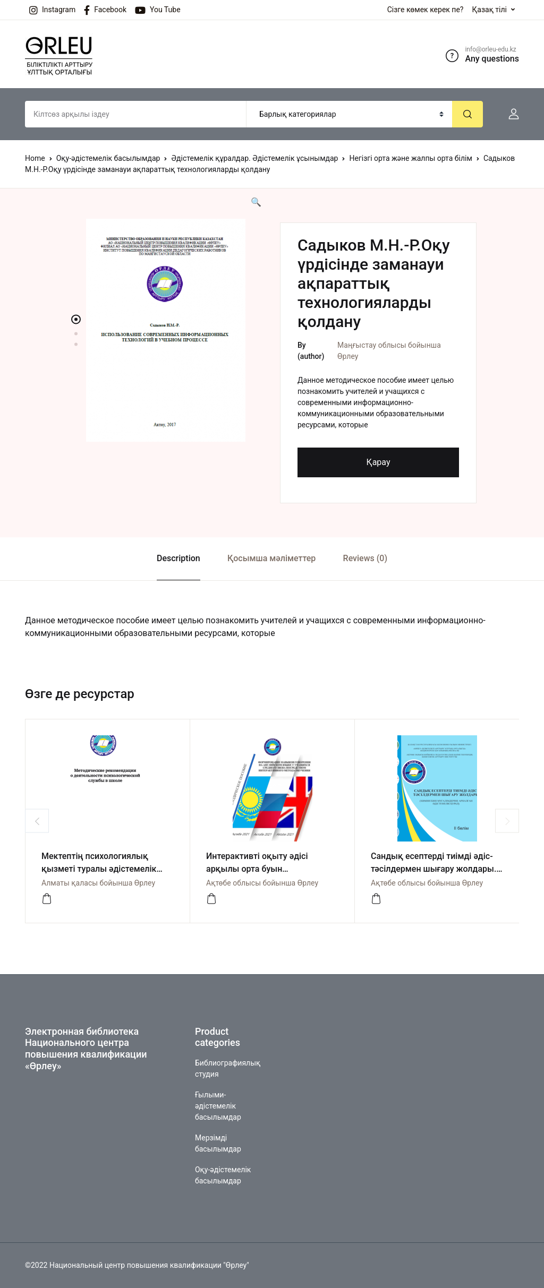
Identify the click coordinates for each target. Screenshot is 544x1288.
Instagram (52, 10)
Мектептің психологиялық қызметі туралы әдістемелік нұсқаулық (98, 869)
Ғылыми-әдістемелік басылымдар (218, 1105)
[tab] (178, 558)
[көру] (46, 899)
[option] (165, 330)
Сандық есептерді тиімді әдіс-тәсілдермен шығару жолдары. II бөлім (433, 869)
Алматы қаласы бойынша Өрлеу (98, 883)
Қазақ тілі (489, 9)
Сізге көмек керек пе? (425, 9)
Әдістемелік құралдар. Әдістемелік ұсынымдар (254, 158)
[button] (509, 114)
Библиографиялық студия (227, 1068)
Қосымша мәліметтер (271, 558)
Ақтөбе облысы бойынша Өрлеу (262, 883)
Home (35, 158)
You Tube (158, 10)
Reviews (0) (365, 558)
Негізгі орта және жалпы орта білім (410, 158)
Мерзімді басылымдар (218, 1143)
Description (178, 558)
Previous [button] (37, 821)
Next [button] (507, 821)
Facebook (105, 10)
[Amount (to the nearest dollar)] (135, 114)
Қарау (378, 462)
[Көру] (211, 899)
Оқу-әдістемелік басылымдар (108, 158)
